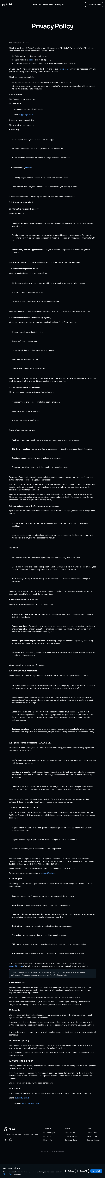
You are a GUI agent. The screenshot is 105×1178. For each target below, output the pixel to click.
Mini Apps (59, 4)
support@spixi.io (26, 114)
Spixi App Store (71, 1140)
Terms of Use (64, 69)
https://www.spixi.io (30, 1103)
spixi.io (32, 60)
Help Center (48, 4)
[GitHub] (11, 1140)
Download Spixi (49, 1133)
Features (37, 4)
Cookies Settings (93, 1140)
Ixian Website (70, 1133)
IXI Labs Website (71, 1136)
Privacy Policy (92, 1133)
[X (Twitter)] (5, 1140)
